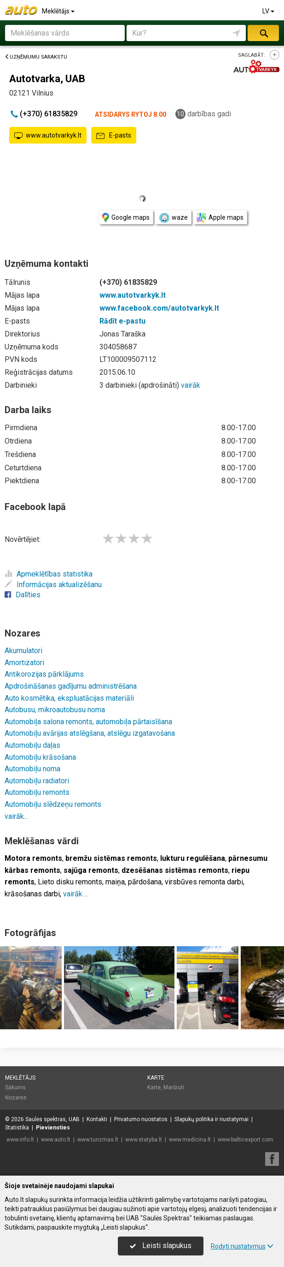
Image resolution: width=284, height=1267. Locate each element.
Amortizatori (24, 662)
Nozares (16, 1097)
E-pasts (113, 136)
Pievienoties (53, 1127)
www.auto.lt (55, 1139)
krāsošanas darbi (32, 893)
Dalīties (23, 594)
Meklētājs (59, 11)
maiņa (115, 881)
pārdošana (145, 881)
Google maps (126, 217)
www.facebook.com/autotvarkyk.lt (159, 308)
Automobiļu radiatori (37, 780)
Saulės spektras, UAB (52, 1119)
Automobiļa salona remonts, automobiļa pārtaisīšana (88, 721)
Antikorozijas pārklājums (44, 674)
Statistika (17, 1127)
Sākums (15, 1087)
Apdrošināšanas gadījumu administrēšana (71, 686)
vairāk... (16, 816)
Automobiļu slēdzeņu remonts (53, 804)
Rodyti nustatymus (242, 1246)
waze (173, 218)
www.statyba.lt (143, 1139)
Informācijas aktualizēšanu (53, 584)
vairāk (190, 385)
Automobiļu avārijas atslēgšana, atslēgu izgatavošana (90, 733)
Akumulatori (23, 650)
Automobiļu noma (32, 768)
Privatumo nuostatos (141, 1119)
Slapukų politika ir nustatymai (211, 1119)
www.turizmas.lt (97, 1139)
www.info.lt (20, 1139)
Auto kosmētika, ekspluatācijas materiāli (69, 698)
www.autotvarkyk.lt (47, 136)
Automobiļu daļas (32, 745)
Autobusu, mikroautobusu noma (55, 709)
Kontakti (97, 1119)
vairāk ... (75, 893)
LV (269, 11)
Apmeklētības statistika (49, 574)
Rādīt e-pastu (122, 321)
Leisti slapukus (160, 1245)
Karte (155, 1078)
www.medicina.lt (190, 1139)
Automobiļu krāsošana (40, 757)
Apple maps (220, 217)
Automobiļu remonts (37, 792)
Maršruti (173, 1087)
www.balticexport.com (245, 1139)
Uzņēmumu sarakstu (36, 57)
